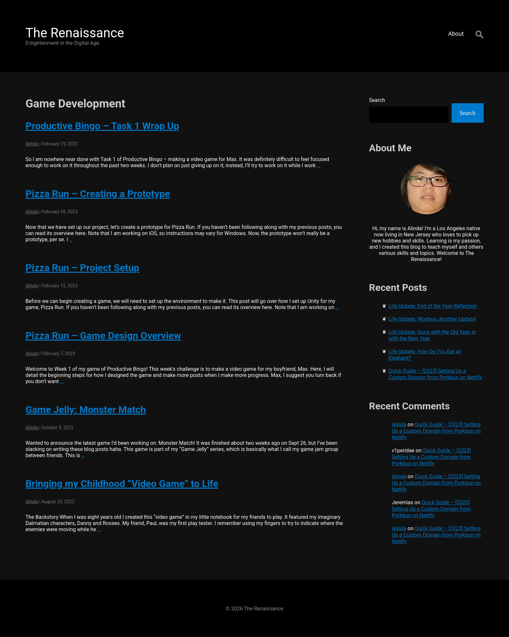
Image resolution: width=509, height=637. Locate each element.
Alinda (31, 143)
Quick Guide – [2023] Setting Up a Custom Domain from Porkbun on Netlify (435, 374)
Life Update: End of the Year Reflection (433, 306)
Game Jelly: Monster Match (85, 409)
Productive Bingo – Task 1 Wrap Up (102, 125)
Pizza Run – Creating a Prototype (97, 193)
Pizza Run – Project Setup (82, 267)
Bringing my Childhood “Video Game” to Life (121, 483)
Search (377, 100)
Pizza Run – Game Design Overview (103, 335)
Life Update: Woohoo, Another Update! (433, 319)
